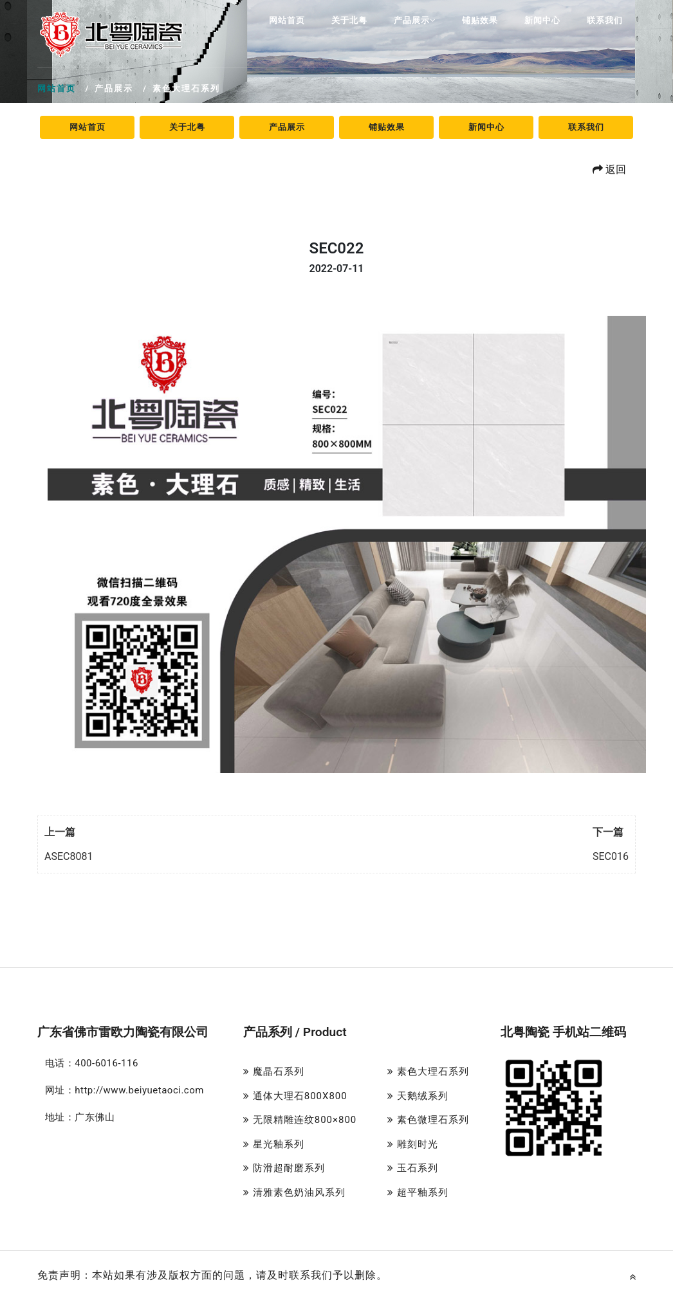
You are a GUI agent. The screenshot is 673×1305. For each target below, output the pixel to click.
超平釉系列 (417, 1192)
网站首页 (287, 20)
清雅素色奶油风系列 (294, 1192)
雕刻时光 (412, 1144)
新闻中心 (542, 20)
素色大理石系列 (428, 1071)
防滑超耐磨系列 (284, 1168)
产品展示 (415, 20)
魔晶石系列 (273, 1071)
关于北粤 (349, 20)
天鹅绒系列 (417, 1096)
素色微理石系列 (428, 1120)
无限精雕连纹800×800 (299, 1120)
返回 (609, 169)
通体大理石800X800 (295, 1096)
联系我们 (605, 20)
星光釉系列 (273, 1144)
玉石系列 (412, 1168)
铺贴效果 (480, 20)
